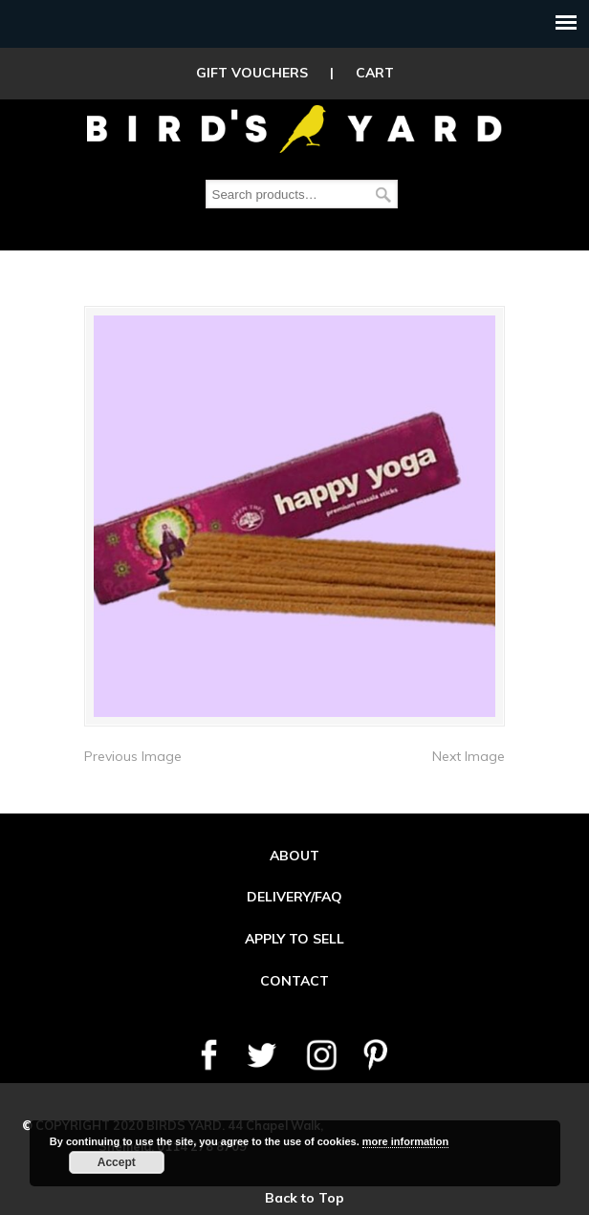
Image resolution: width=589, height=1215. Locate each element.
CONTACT (294, 980)
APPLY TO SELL (294, 938)
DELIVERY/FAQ (294, 896)
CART (375, 72)
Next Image (468, 756)
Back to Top (304, 1197)
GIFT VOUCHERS (252, 72)
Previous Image (133, 756)
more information (405, 1141)
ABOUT (294, 855)
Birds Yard (294, 128)
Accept (117, 1162)
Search (383, 194)
